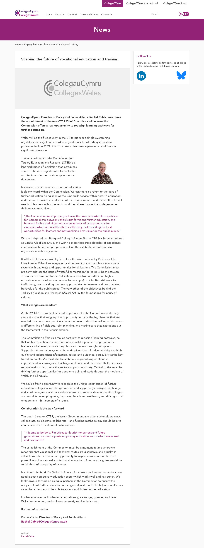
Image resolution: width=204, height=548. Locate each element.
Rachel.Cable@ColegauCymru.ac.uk (44, 522)
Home (18, 44)
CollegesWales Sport (175, 3)
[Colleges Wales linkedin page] (141, 75)
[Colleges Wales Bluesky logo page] (181, 75)
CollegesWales (112, 3)
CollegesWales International (142, 3)
